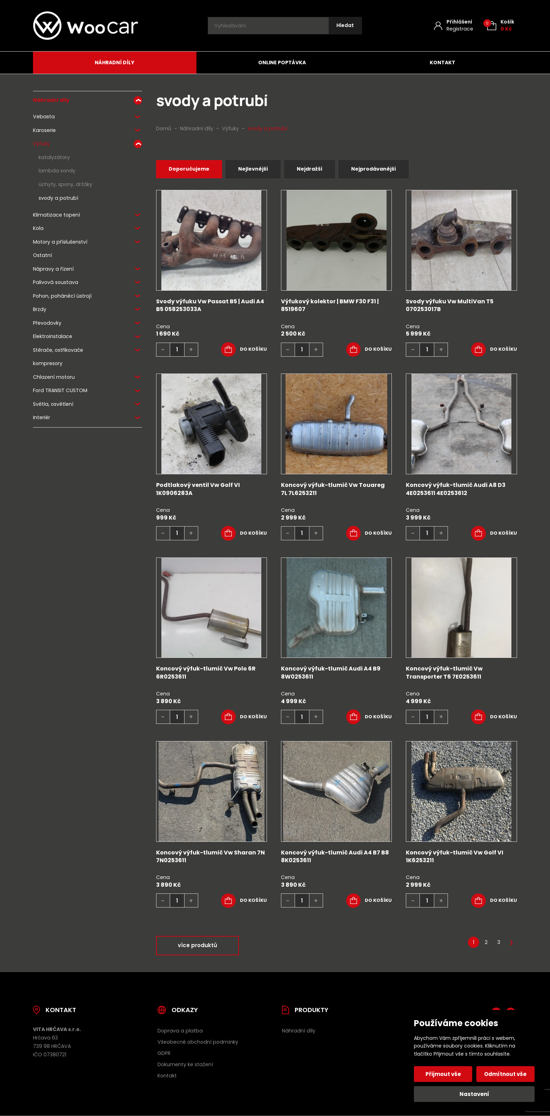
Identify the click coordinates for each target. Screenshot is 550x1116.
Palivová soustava (55, 282)
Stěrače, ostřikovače (58, 350)
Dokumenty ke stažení (185, 1065)
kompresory (47, 363)
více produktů (197, 946)
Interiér (41, 417)
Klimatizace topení (56, 214)
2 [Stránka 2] (486, 943)
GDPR (163, 1053)
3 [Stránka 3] (498, 943)
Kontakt (442, 62)
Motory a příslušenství (60, 241)
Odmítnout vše (505, 1074)
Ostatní (42, 255)
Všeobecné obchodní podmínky (197, 1042)
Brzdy (39, 309)
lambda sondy (57, 170)
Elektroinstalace (52, 336)
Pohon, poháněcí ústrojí (62, 295)
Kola (38, 228)
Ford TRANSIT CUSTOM (60, 390)
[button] (244, 350)
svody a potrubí (58, 198)
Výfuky (41, 143)
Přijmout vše (444, 1074)
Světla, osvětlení (53, 404)
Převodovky (47, 322)
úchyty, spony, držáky (65, 184)
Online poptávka (282, 62)
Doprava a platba (180, 1031)
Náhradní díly (114, 62)
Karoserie (44, 130)
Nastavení (474, 1094)
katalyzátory (54, 157)
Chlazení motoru (54, 377)
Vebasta (44, 116)
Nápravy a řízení (53, 268)
